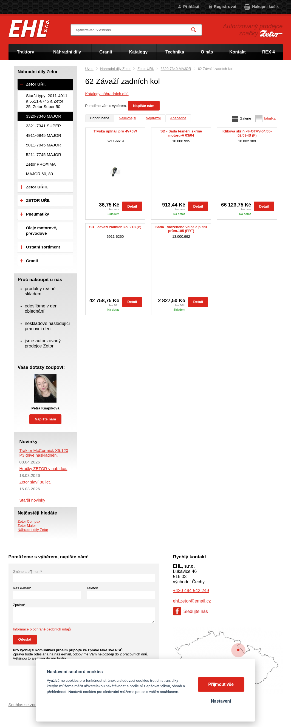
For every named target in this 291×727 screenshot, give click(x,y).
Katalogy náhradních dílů (107, 94)
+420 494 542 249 (191, 590)
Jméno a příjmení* (27, 572)
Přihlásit (191, 6)
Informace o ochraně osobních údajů (42, 629)
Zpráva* (19, 605)
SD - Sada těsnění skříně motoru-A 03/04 (181, 133)
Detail (132, 206)
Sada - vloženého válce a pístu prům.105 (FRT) (181, 229)
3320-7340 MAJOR (176, 69)
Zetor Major (27, 526)
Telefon (92, 588)
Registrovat (225, 6)
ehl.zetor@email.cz (192, 600)
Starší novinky (32, 500)
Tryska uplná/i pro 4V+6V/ (115, 131)
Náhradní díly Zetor (115, 69)
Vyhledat (193, 30)
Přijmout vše (221, 684)
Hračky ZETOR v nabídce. (43, 468)
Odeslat (25, 639)
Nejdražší (153, 118)
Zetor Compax (29, 521)
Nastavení (221, 701)
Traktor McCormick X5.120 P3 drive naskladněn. (43, 452)
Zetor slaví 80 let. (35, 482)
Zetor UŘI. (145, 69)
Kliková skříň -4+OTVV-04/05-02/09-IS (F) (247, 133)
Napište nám (143, 106)
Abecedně (178, 118)
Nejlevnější (127, 118)
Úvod (89, 69)
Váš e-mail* (22, 588)
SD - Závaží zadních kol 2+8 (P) (115, 227)
